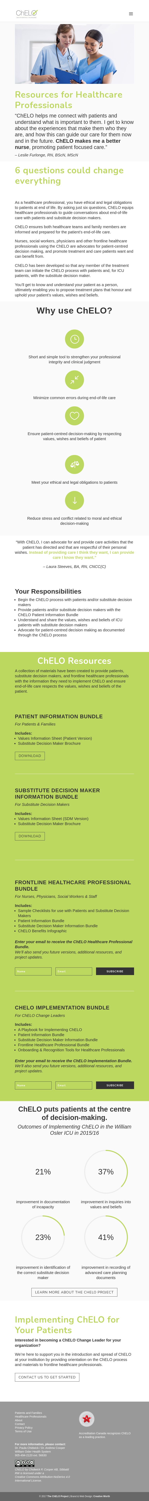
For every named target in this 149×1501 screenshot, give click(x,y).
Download (30, 756)
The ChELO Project (57, 1496)
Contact (20, 1424)
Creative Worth (101, 1496)
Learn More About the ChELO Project (74, 1292)
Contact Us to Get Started (47, 1377)
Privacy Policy (24, 1427)
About (18, 1420)
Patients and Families (28, 1412)
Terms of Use (23, 1431)
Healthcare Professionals (30, 1416)
